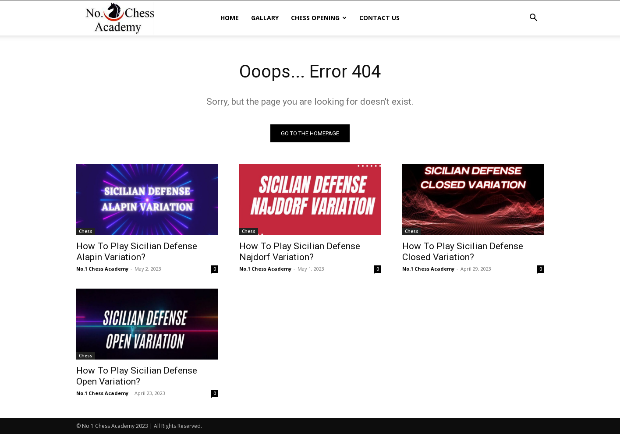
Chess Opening (319, 18)
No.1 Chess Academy (102, 268)
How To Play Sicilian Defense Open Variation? (136, 376)
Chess (85, 231)
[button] (533, 18)
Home (229, 18)
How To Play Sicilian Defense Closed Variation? (462, 251)
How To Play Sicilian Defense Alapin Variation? (136, 251)
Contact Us (379, 18)
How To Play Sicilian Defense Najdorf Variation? (299, 251)
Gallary (265, 18)
